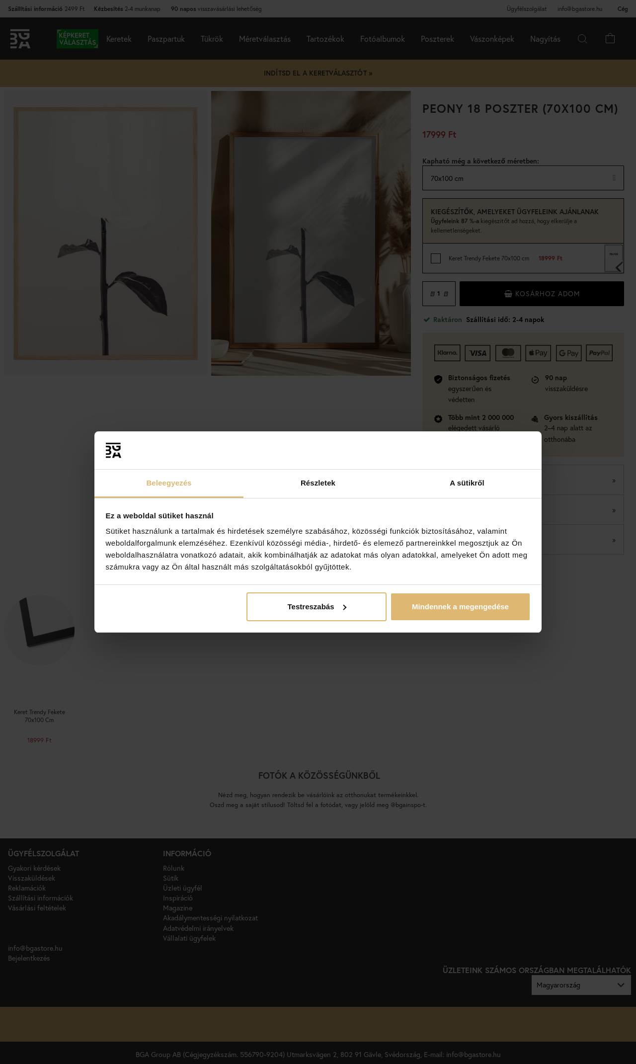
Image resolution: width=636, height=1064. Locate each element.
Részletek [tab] (318, 483)
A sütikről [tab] (467, 483)
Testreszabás (317, 606)
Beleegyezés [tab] (168, 483)
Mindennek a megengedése (460, 606)
